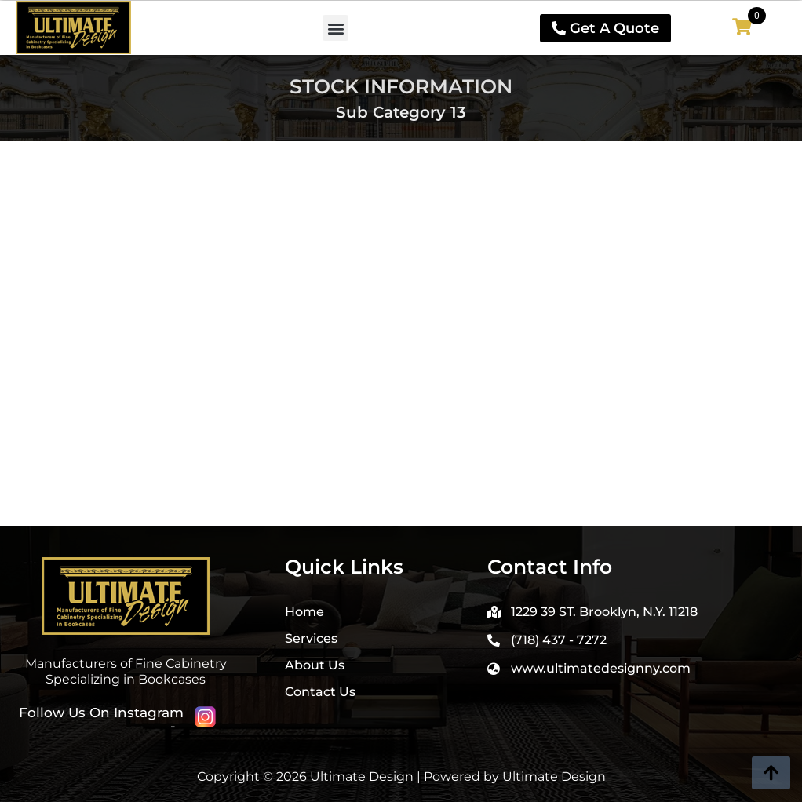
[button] (335, 28)
